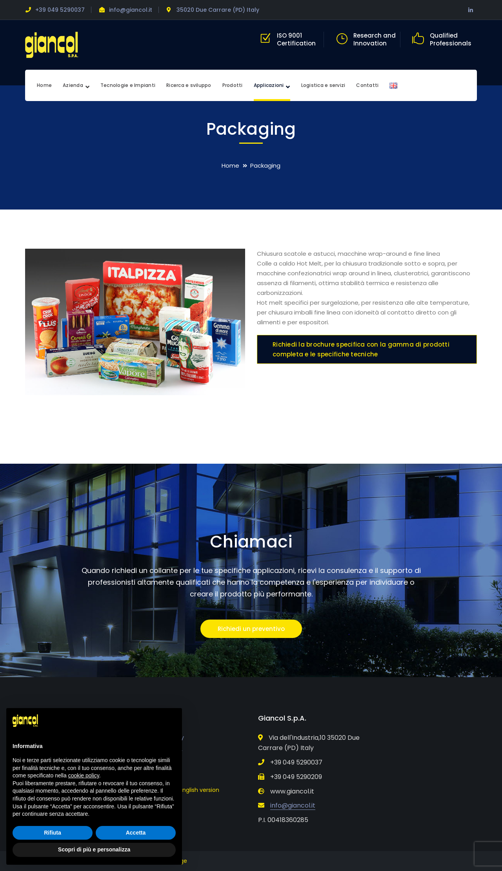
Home (230, 165)
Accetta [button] (136, 832)
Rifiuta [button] (52, 832)
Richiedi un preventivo (251, 629)
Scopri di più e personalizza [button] (94, 849)
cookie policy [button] (83, 775)
